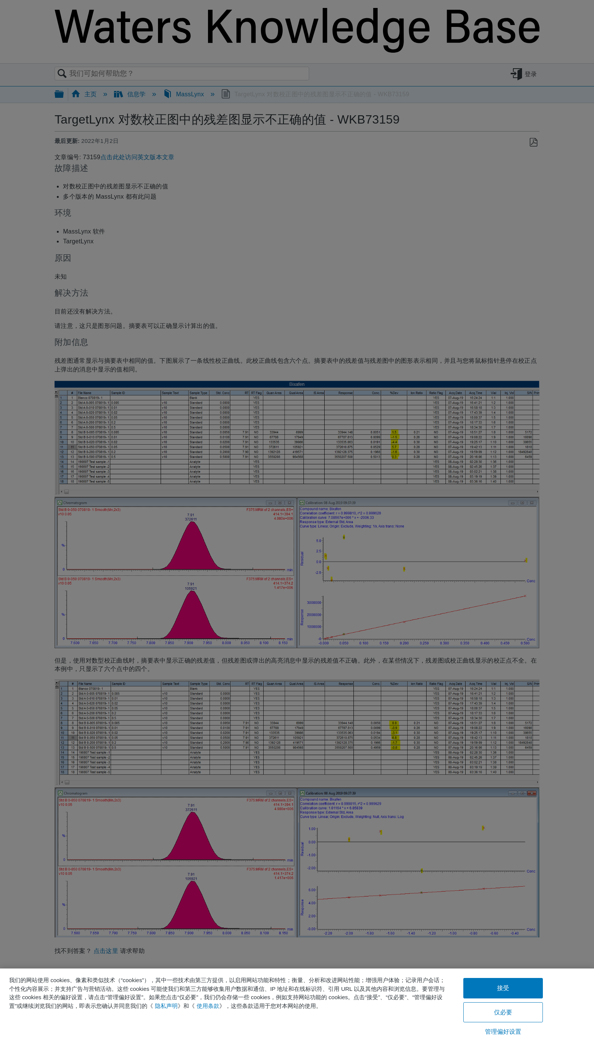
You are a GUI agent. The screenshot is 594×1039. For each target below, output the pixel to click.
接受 (503, 988)
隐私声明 (166, 1006)
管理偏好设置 (503, 1031)
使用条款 (208, 1006)
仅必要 (503, 1012)
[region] (297, 1003)
